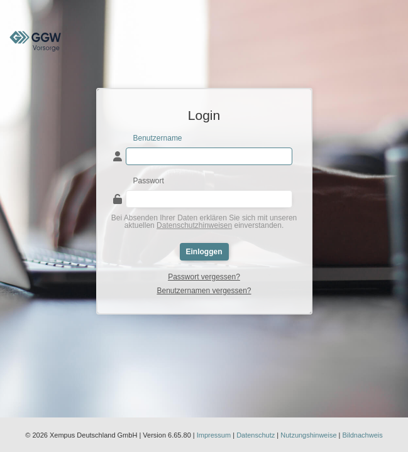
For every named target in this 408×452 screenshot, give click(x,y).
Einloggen (204, 251)
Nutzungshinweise (308, 435)
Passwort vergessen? (204, 277)
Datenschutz (255, 435)
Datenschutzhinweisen (194, 225)
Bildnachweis (363, 435)
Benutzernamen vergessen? (204, 290)
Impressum (214, 435)
